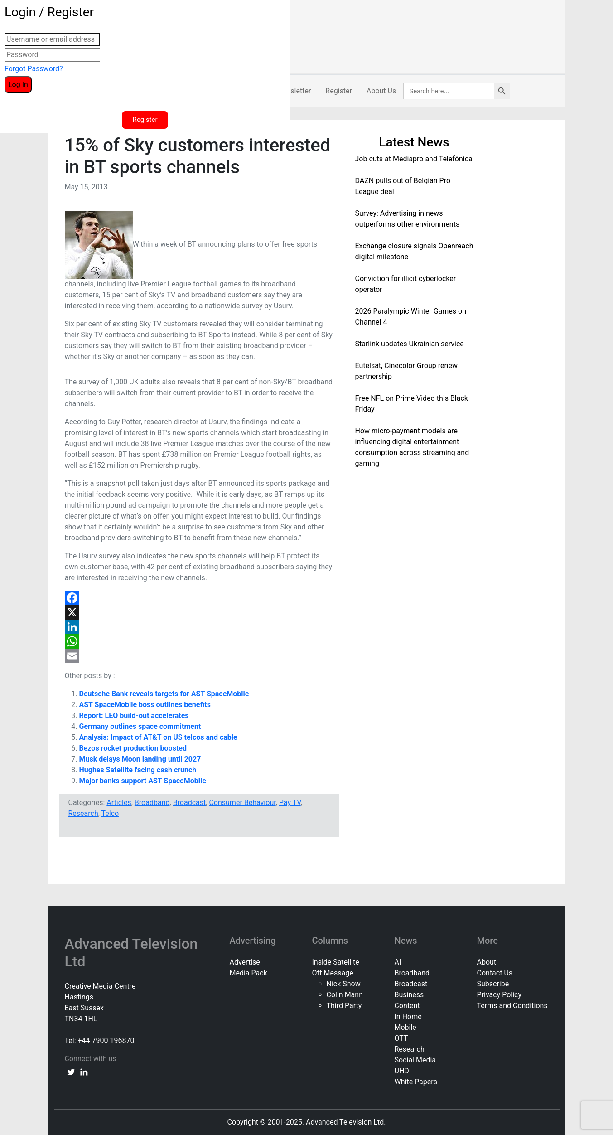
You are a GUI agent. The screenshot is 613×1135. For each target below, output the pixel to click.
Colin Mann (345, 994)
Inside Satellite (335, 962)
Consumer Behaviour (242, 802)
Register (338, 91)
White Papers (416, 1081)
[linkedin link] (83, 1071)
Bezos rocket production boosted (133, 748)
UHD (402, 1071)
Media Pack (248, 973)
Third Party (344, 1005)
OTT (401, 1038)
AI (398, 962)
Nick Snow (344, 984)
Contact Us (495, 973)
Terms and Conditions (512, 1005)
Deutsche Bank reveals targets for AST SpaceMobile (164, 693)
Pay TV (290, 802)
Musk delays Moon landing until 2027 (140, 759)
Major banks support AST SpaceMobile (142, 780)
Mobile (405, 1027)
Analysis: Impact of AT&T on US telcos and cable (158, 737)
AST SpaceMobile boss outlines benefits (145, 704)
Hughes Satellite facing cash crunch (138, 770)
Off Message (332, 973)
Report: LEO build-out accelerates (134, 715)
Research (83, 813)
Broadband (152, 802)
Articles (118, 802)
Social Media (415, 1060)
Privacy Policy (499, 994)
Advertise (245, 962)
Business (409, 994)
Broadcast (189, 802)
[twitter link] (71, 1071)
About (487, 962)
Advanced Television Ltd (131, 952)
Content (407, 1005)
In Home (408, 1016)
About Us (381, 91)
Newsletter (293, 91)
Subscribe (493, 984)
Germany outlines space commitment (140, 726)
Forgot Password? (34, 68)
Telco (110, 813)
